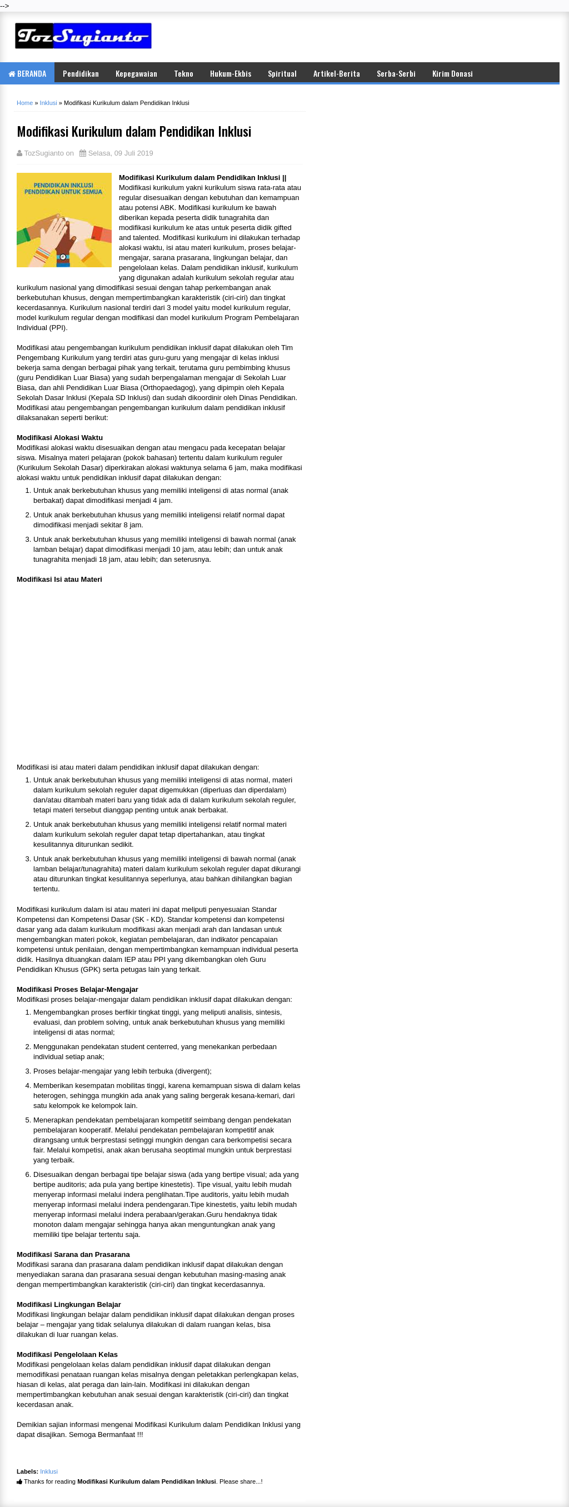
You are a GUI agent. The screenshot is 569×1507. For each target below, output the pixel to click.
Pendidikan (81, 73)
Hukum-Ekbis (230, 73)
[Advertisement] (424, 36)
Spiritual (282, 73)
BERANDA (27, 73)
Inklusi (49, 1471)
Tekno (183, 73)
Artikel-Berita (336, 73)
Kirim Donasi (452, 73)
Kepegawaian (136, 73)
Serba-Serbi (396, 73)
